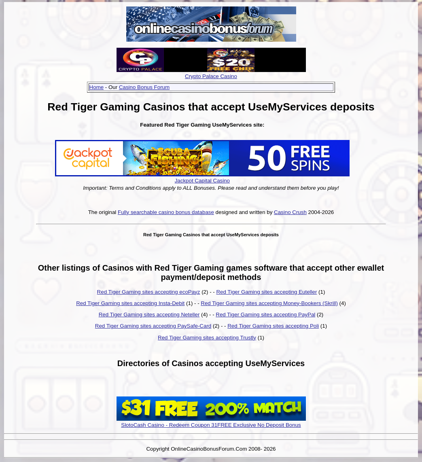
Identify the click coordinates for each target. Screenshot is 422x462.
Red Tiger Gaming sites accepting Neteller (149, 315)
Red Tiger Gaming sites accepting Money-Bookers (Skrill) (269, 303)
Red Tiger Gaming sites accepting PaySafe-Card (153, 326)
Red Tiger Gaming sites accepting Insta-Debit (130, 303)
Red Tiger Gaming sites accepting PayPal (265, 315)
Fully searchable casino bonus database (166, 212)
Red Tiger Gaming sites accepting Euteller (266, 292)
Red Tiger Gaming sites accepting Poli (273, 326)
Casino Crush (290, 212)
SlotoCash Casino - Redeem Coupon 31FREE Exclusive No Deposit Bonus (211, 425)
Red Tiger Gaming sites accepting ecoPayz (148, 292)
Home (96, 87)
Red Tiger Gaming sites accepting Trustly (207, 338)
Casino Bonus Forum (144, 87)
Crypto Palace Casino (211, 76)
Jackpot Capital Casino (202, 181)
